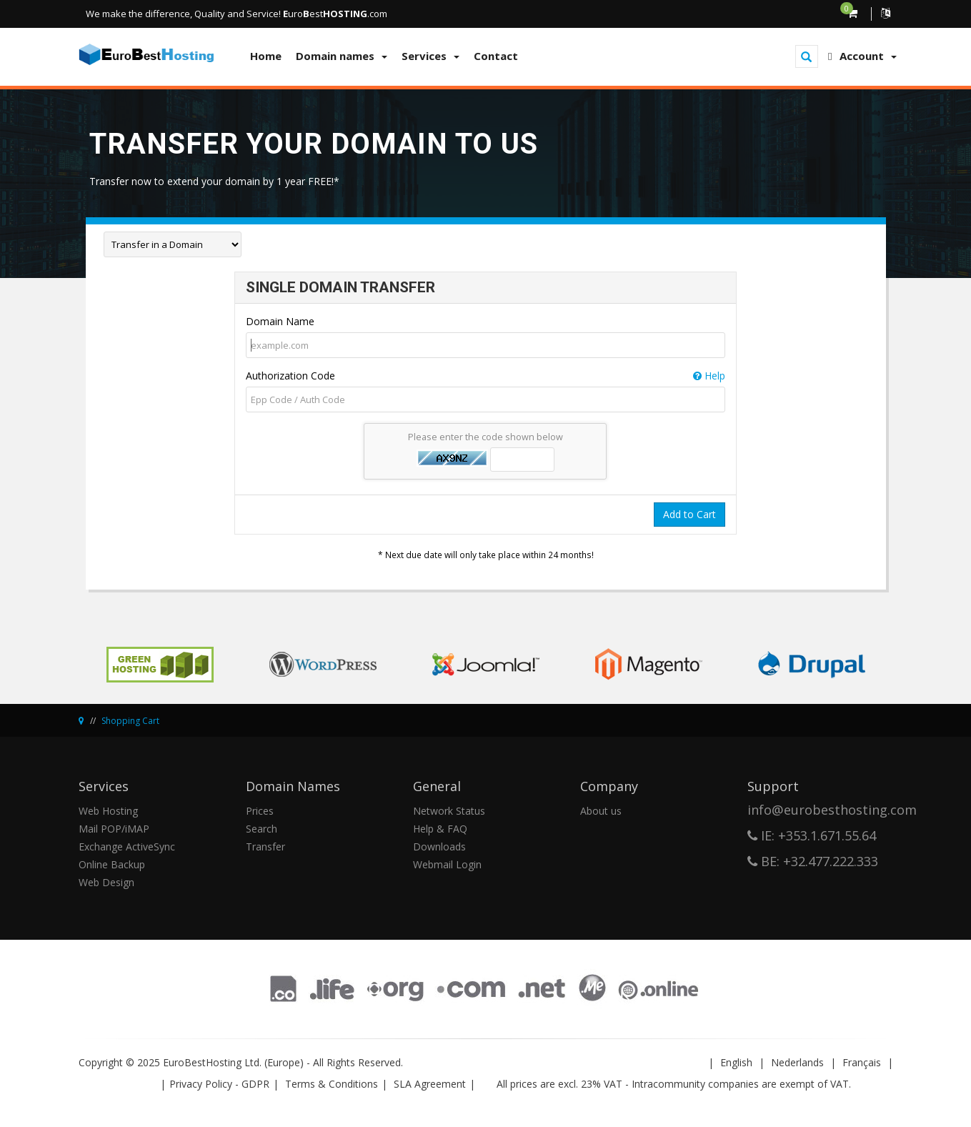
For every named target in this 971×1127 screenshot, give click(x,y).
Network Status (449, 811)
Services (430, 56)
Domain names (341, 56)
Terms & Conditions (331, 1084)
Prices (260, 811)
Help (709, 375)
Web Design (106, 882)
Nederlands (797, 1062)
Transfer (265, 846)
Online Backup (112, 864)
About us (601, 811)
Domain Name (280, 321)
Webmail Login (447, 864)
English (736, 1062)
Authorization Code (485, 376)
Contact (496, 56)
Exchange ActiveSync (127, 846)
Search (261, 828)
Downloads (439, 846)
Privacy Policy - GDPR (219, 1084)
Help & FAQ (440, 828)
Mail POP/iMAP (114, 828)
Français (861, 1062)
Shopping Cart (130, 721)
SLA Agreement (430, 1084)
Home (266, 56)
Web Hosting (108, 811)
